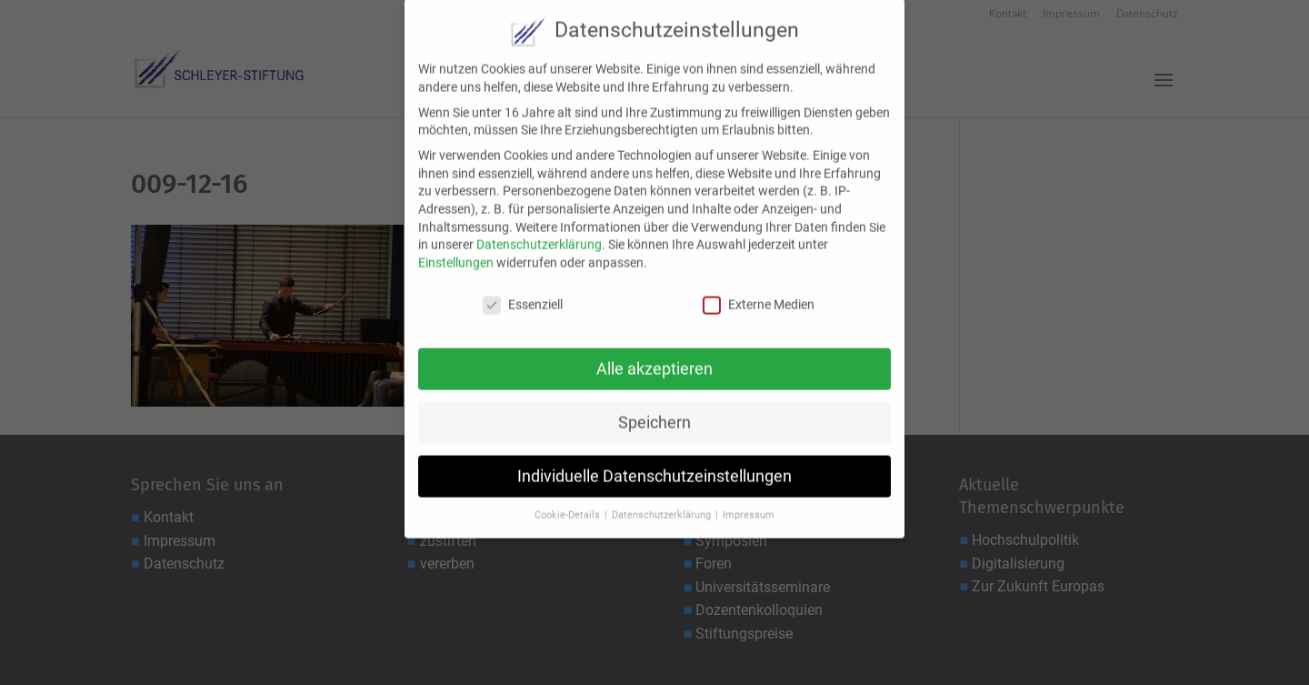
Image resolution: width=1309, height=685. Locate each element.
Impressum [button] (748, 503)
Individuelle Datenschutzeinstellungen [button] (654, 464)
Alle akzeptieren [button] (654, 357)
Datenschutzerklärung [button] (663, 503)
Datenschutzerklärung (539, 233)
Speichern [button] (654, 410)
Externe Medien (758, 292)
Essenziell (523, 292)
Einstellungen (456, 250)
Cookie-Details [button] (569, 503)
